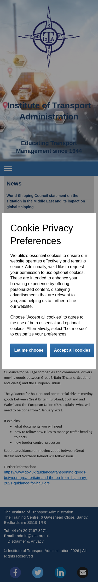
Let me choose (28, 350)
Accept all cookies (72, 350)
